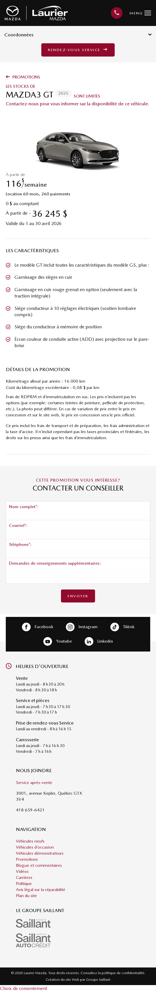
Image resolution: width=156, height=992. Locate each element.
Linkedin (99, 641)
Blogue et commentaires (39, 865)
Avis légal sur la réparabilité (40, 889)
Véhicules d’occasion (35, 847)
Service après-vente (34, 782)
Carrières (24, 877)
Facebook (37, 627)
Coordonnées (78, 35)
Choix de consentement (23, 988)
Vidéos (22, 871)
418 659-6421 (30, 810)
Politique (24, 883)
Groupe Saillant (98, 980)
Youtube (57, 641)
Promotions (23, 77)
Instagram (82, 627)
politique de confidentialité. (123, 973)
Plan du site (26, 895)
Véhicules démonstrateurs (40, 853)
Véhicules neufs (30, 841)
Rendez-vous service (78, 50)
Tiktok (122, 627)
